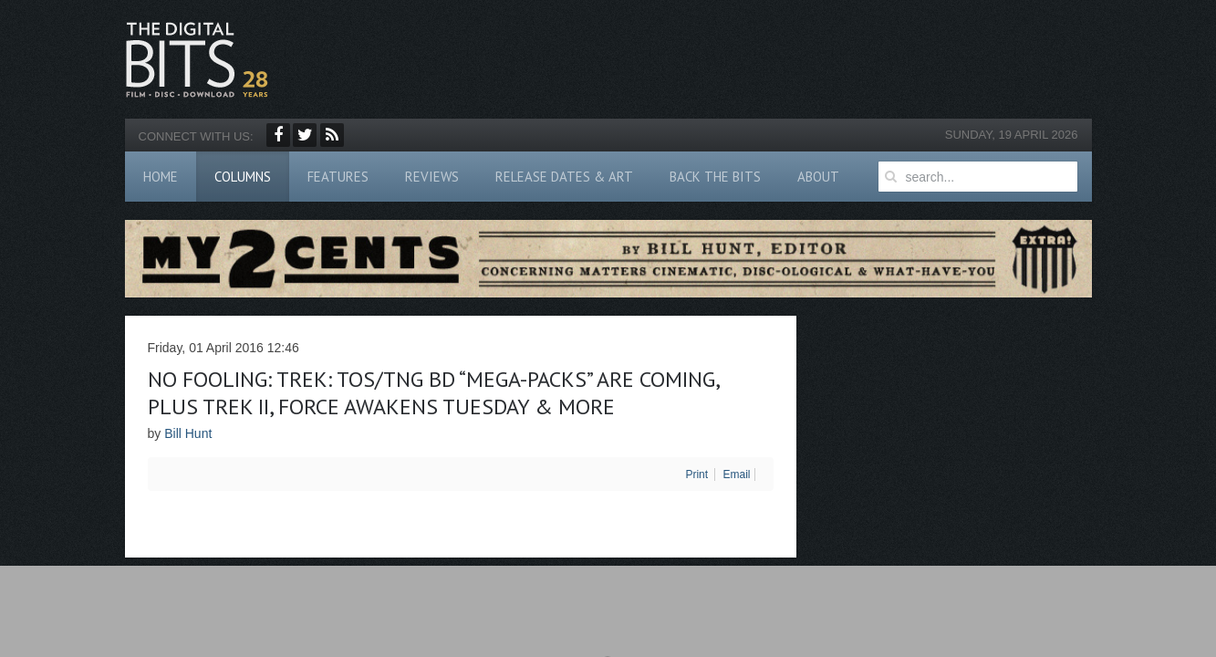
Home (160, 176)
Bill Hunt (188, 433)
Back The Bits (715, 176)
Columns (242, 176)
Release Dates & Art (564, 176)
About (818, 176)
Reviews (432, 176)
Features (338, 176)
